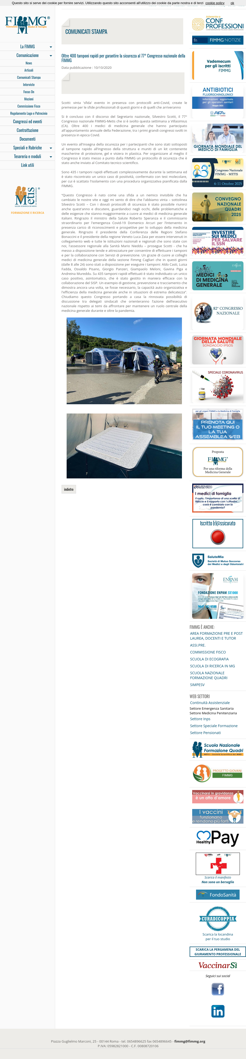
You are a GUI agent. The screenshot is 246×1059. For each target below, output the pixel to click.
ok (232, 3)
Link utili (27, 165)
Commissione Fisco (28, 106)
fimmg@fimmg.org (190, 1041)
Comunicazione (26, 55)
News (29, 62)
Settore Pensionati (205, 732)
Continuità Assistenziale (210, 702)
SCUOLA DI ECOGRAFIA (209, 659)
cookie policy (215, 3)
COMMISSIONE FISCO (208, 652)
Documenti (27, 139)
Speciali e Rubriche (26, 148)
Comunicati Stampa (29, 77)
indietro (69, 489)
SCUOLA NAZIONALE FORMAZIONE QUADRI (209, 675)
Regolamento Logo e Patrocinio (28, 113)
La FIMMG (26, 47)
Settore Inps (200, 718)
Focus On (28, 91)
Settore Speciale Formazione (214, 725)
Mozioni (29, 98)
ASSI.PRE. (198, 645)
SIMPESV (197, 684)
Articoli (28, 70)
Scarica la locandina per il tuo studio (218, 936)
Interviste (29, 84)
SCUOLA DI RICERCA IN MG (212, 665)
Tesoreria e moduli (26, 156)
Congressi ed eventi (27, 121)
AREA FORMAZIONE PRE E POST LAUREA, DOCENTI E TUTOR (216, 636)
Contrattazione (27, 130)
